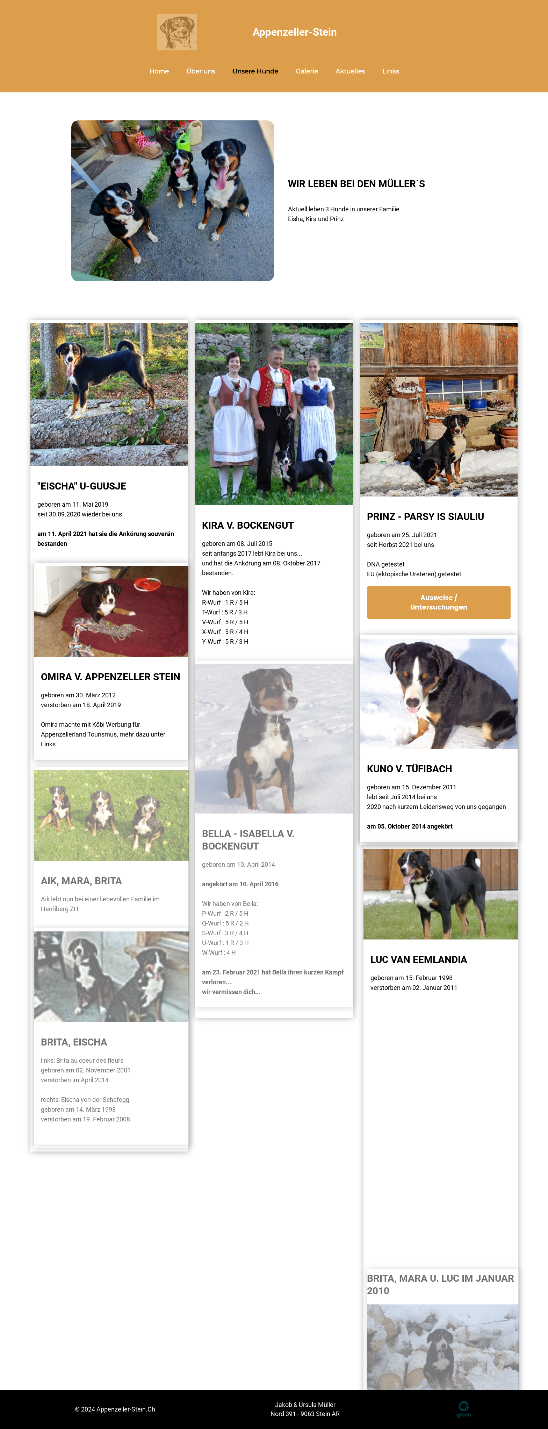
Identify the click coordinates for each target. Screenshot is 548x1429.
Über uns (200, 71)
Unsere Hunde (255, 71)
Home (159, 71)
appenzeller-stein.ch (125, 1409)
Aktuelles (350, 71)
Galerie (307, 71)
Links (390, 71)
